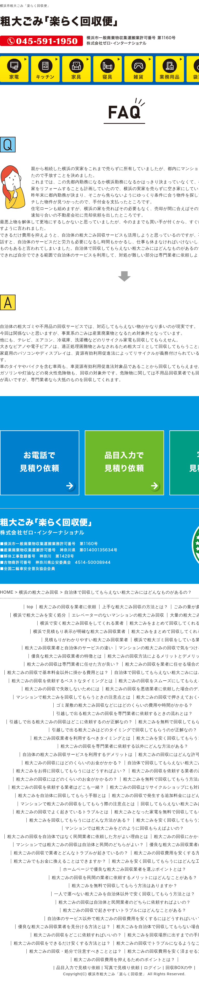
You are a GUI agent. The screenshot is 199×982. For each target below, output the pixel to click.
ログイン (152, 967)
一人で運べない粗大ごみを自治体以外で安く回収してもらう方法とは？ (124, 894)
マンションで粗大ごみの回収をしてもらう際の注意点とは (77, 804)
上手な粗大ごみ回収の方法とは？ (135, 607)
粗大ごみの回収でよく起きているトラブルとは (62, 812)
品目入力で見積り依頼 (78, 967)
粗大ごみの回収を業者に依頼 (67, 607)
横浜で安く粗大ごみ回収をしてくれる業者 (82, 623)
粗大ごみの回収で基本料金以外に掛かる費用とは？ (58, 672)
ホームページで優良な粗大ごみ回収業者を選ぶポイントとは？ (124, 869)
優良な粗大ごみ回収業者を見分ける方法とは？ (64, 926)
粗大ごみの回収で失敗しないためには (62, 689)
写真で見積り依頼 (122, 967)
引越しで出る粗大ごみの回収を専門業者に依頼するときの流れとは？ (124, 713)
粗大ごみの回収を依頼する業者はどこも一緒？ (58, 787)
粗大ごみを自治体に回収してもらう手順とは (62, 795)
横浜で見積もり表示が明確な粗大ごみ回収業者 (79, 631)
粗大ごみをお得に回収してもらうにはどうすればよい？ (71, 771)
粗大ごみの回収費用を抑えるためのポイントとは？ (124, 959)
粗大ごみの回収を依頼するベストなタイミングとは (62, 681)
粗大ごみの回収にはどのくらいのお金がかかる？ (73, 763)
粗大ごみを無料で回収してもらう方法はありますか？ (124, 885)
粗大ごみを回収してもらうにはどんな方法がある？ (80, 820)
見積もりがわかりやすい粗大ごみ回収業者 (86, 640)
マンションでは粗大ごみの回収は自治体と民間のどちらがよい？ (80, 844)
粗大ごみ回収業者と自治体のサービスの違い (69, 648)
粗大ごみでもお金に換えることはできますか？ (60, 861)
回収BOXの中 (179, 967)
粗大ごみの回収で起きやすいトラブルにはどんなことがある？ (124, 910)
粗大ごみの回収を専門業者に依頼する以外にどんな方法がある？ (124, 746)
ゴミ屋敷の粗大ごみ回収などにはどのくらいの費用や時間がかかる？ (124, 705)
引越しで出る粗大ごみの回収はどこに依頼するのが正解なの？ (71, 722)
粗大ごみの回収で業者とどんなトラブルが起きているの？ (71, 853)
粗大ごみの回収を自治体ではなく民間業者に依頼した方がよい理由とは (77, 836)
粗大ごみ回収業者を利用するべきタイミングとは (82, 738)
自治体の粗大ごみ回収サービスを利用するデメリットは (78, 754)
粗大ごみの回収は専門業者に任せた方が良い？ (73, 664)
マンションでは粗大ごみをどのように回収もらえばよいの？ (124, 828)
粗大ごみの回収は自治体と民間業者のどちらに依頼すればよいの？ (125, 902)
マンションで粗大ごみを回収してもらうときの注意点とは (73, 697)
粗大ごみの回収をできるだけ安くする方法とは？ (62, 943)
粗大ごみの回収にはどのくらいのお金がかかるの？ (66, 779)
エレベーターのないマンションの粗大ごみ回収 (118, 615)
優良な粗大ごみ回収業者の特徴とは (66, 656)
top (30, 607)
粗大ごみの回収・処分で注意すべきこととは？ (75, 951)
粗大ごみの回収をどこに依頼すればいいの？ (78, 935)
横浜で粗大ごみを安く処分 (39, 615)
